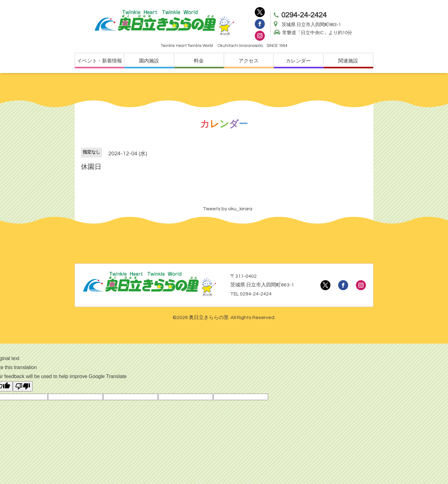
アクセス (249, 60)
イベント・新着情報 (99, 60)
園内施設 (149, 60)
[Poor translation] (23, 386)
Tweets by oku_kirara (227, 208)
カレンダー (298, 60)
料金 (199, 60)
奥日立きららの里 (209, 317)
